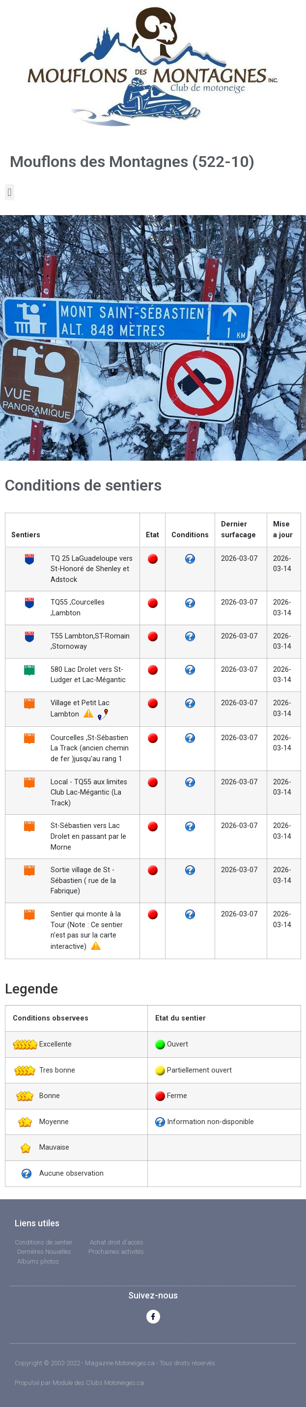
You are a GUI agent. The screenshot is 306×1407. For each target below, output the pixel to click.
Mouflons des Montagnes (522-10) (132, 161)
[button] (9, 192)
